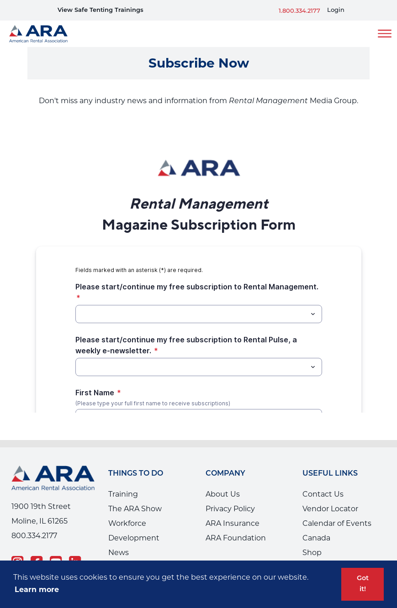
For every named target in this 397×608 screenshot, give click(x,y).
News (118, 552)
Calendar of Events (336, 523)
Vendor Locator (330, 508)
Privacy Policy (230, 508)
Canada (316, 538)
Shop (312, 552)
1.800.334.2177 (299, 11)
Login (335, 10)
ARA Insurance (232, 523)
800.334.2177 (34, 535)
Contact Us (323, 494)
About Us (223, 494)
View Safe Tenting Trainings (101, 10)
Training (123, 494)
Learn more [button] (37, 589)
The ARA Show (135, 508)
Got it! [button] (363, 584)
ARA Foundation (236, 538)
